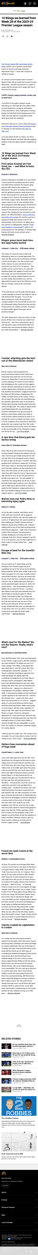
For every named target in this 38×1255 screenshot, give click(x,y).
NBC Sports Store (6, 1236)
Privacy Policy (27, 1237)
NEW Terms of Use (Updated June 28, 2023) (12, 1237)
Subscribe (5, 1185)
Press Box (13, 1236)
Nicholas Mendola (8, 30)
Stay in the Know (6, 1178)
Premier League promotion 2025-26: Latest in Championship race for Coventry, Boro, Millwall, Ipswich (24, 1080)
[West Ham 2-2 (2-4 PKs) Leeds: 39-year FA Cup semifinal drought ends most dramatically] (6, 1055)
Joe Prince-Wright (17, 1048)
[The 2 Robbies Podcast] (19, 1106)
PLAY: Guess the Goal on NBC (12, 1154)
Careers (16, 1235)
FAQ (30, 1235)
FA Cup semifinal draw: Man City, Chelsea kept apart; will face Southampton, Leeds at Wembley (24, 1045)
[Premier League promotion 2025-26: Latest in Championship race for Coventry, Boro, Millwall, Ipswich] (6, 1081)
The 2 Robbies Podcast (10, 1118)
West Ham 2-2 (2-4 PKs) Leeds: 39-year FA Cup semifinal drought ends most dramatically (24, 1054)
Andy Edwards (16, 1057)
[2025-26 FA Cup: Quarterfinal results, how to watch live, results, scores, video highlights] (6, 1063)
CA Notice (4, 1238)
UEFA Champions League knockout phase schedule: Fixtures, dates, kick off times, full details (23, 1071)
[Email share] (11, 36)
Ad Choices (4, 1235)
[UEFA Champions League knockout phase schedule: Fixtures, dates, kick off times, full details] (6, 1072)
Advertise (10, 1235)
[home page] (8, 3)
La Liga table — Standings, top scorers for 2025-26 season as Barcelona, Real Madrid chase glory (23, 1089)
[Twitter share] (7, 36)
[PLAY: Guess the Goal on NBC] (19, 1141)
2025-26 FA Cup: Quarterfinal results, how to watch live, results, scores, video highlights (24, 1063)
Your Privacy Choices (16, 1238)
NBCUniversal (11, 1241)
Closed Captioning (23, 1235)
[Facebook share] (3, 36)
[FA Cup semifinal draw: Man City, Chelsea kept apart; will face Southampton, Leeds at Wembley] (6, 1046)
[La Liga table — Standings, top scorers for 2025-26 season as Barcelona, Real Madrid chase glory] (6, 1089)
